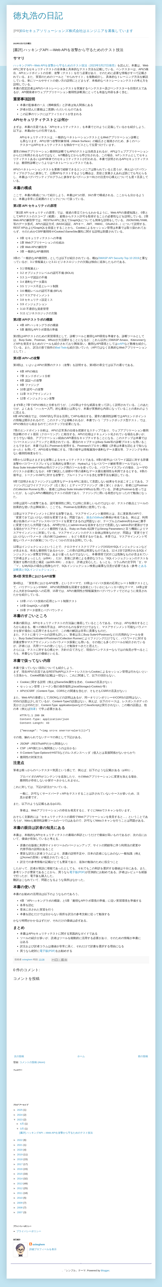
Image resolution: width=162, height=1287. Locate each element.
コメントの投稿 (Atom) (32, 1063)
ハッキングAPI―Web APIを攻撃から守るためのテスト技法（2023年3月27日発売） (65, 65)
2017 (20, 1165)
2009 (20, 1204)
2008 (20, 1209)
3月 (22, 1130)
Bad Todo (61, 347)
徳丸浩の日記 (38, 15)
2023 (20, 1121)
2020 (20, 1151)
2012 (20, 1189)
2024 (20, 1116)
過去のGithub (94, 517)
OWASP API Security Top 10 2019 (118, 258)
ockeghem (39, 1246)
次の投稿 (19, 1057)
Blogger (105, 1272)
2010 (20, 1199)
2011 (20, 1194)
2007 (20, 1214)
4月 (22, 1125)
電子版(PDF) (77, 873)
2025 (20, 1111)
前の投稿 (143, 1057)
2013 (20, 1185)
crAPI (121, 343)
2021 (20, 1146)
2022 (20, 1141)
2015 (20, 1175)
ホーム (81, 1057)
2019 (20, 1156)
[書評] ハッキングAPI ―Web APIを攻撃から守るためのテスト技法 (56, 1134)
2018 (20, 1160)
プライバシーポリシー (28, 1232)
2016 (20, 1170)
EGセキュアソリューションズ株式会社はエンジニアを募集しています (76, 31)
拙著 (33, 708)
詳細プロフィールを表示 (43, 1250)
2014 (20, 1180)
